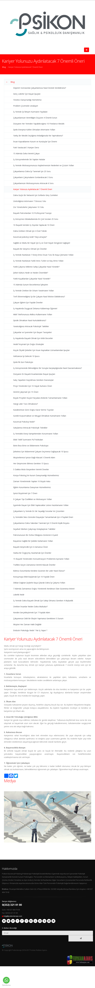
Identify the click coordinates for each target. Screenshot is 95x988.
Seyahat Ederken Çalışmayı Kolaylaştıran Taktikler (34, 529)
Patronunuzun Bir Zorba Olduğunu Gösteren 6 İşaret (35, 535)
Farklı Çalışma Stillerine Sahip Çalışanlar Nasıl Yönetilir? (36, 266)
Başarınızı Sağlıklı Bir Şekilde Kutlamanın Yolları (33, 541)
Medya (10, 780)
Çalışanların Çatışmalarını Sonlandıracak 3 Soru (33, 177)
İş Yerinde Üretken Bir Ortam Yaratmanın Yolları (33, 290)
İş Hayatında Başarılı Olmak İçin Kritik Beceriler (33, 338)
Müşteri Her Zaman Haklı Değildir (27, 624)
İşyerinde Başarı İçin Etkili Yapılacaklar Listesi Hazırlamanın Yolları (40, 505)
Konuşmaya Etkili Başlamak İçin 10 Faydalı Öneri (33, 576)
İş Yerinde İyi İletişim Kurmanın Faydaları (30, 111)
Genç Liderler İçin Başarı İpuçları (26, 94)
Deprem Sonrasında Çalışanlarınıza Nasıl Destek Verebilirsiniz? (39, 88)
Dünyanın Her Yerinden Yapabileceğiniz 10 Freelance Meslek (38, 123)
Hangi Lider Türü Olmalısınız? (25, 404)
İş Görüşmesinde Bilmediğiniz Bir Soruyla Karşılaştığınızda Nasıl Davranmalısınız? (47, 368)
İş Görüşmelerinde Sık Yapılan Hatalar (29, 159)
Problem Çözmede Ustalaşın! (25, 106)
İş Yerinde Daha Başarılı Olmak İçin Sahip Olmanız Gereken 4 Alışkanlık (43, 600)
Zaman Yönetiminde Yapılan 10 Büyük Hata (31, 481)
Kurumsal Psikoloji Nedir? (24, 421)
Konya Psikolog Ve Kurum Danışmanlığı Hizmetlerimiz (36, 475)
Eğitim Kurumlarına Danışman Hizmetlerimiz (32, 487)
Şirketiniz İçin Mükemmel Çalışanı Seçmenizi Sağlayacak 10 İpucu (40, 451)
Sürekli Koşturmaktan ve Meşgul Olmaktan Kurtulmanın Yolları (39, 416)
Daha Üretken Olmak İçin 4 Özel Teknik (30, 231)
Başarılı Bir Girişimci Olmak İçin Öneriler (30, 249)
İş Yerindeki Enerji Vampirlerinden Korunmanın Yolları (35, 433)
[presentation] (35, 938)
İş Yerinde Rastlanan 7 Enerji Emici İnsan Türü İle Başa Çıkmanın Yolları (43, 255)
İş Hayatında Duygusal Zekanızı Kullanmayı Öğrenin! (35, 308)
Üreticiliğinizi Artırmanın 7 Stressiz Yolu (29, 201)
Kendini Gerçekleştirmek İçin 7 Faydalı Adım (31, 612)
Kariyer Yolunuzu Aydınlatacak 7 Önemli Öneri (25, 67)
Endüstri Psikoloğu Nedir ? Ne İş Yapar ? (30, 630)
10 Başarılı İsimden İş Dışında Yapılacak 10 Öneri (33, 225)
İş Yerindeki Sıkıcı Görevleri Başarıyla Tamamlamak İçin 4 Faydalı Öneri (43, 517)
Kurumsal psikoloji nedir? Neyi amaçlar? (30, 237)
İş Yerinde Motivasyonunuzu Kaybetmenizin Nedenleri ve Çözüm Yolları (43, 165)
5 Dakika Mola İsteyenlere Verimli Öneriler (31, 469)
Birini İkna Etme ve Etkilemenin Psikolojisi (30, 445)
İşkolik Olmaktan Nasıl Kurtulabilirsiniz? (29, 320)
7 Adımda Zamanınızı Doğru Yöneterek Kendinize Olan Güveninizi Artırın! (44, 588)
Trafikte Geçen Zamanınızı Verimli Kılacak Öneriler (34, 565)
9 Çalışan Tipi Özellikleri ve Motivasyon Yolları (32, 499)
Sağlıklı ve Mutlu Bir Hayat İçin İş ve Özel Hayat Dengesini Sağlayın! (41, 243)
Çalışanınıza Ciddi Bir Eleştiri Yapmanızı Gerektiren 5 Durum (38, 618)
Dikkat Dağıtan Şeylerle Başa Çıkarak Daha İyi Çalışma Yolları (39, 582)
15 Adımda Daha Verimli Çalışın (26, 153)
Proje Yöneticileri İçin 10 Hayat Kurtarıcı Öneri (32, 386)
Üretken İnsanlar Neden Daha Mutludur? (30, 606)
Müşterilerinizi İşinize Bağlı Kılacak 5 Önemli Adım (34, 457)
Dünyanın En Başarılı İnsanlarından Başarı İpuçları (34, 374)
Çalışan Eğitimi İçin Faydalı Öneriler (28, 302)
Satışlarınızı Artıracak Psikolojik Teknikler (30, 427)
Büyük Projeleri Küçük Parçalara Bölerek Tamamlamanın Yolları (40, 398)
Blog (4, 67)
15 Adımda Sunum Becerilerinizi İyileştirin (30, 284)
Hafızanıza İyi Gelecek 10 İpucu (26, 356)
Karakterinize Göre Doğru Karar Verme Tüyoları (33, 410)
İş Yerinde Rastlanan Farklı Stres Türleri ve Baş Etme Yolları (38, 261)
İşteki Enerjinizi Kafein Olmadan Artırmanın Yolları (34, 129)
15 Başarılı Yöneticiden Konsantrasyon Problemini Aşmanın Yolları (41, 559)
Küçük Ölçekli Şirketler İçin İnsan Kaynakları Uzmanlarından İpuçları (41, 350)
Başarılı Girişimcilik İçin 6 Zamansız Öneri (30, 547)
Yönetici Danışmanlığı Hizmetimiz (27, 100)
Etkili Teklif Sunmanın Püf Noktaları (28, 439)
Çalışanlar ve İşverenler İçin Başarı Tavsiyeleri (32, 332)
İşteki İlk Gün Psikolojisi (23, 362)
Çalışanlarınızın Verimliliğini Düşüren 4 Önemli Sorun (35, 117)
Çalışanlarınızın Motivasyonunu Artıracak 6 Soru (33, 183)
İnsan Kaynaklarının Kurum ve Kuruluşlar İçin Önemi (35, 141)
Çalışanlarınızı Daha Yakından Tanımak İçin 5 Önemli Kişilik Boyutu (41, 523)
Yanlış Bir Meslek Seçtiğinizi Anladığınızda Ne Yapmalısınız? (38, 135)
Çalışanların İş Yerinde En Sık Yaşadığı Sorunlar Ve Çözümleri (38, 511)
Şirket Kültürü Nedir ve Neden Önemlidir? (30, 272)
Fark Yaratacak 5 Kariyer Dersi (26, 147)
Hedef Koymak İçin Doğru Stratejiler (28, 344)
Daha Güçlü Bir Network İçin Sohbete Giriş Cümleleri (35, 195)
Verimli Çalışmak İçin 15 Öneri (25, 392)
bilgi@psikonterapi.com (13, 916)
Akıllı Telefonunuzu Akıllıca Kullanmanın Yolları (32, 314)
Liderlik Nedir (18, 594)
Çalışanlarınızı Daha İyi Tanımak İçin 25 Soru (32, 171)
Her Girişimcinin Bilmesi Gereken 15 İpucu (31, 463)
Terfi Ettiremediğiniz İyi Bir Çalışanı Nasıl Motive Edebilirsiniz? (39, 296)
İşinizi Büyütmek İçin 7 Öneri (25, 493)
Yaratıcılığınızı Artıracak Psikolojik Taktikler (31, 326)
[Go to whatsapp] (6, 980)
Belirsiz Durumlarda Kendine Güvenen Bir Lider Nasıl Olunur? (39, 571)
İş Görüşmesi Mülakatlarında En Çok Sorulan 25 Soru (35, 219)
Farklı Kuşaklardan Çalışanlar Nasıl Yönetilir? (31, 278)
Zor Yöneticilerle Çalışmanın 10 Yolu (28, 207)
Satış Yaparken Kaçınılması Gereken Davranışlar (33, 380)
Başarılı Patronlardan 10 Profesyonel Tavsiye (32, 213)
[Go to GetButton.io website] (6, 985)
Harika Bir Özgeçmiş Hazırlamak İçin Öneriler (32, 553)
